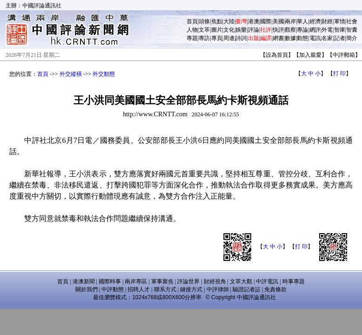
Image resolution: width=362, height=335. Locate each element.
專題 (192, 38)
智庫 (339, 30)
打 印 (339, 73)
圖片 (216, 30)
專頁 (216, 38)
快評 (278, 30)
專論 (302, 30)
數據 (290, 38)
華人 (302, 21)
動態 (302, 38)
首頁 (192, 21)
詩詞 (241, 38)
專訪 (204, 38)
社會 (351, 21)
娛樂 (241, 30)
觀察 (290, 30)
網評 (315, 30)
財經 (327, 21)
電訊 (315, 38)
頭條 (204, 21)
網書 (278, 38)
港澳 (253, 21)
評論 (253, 30)
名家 (327, 38)
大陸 (229, 21)
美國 (278, 21)
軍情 (339, 21)
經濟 (315, 21)
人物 (192, 30)
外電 (327, 30)
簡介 (351, 38)
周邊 (229, 38)
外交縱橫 (71, 74)
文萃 (204, 30)
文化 (229, 30)
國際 (265, 21)
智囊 (351, 30)
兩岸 (290, 21)
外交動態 (104, 74)
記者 (339, 38)
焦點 (216, 21)
